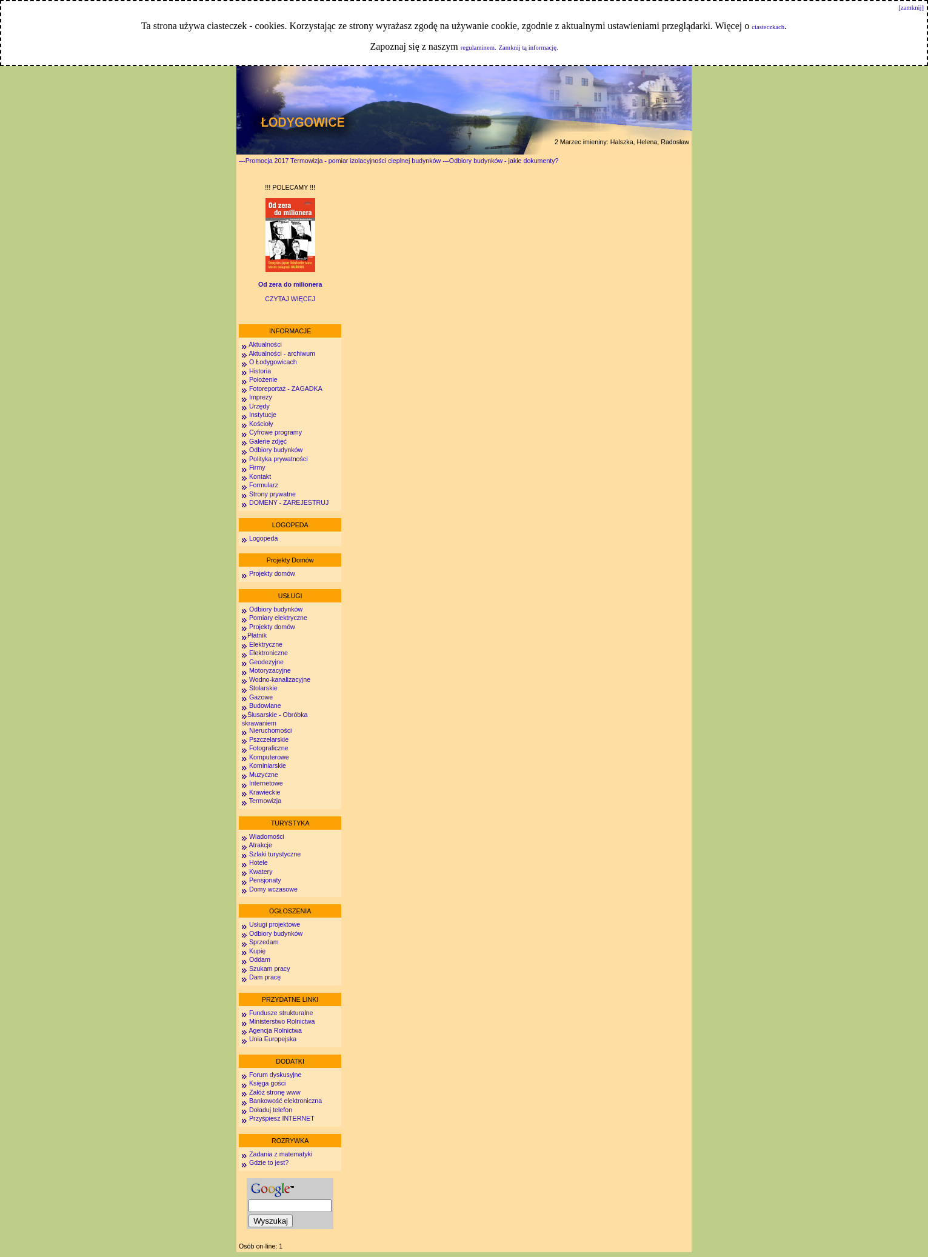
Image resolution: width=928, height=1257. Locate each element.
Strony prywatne (272, 494)
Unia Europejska (272, 1038)
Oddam (259, 959)
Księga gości (267, 1083)
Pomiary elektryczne (278, 617)
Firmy (257, 467)
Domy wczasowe (273, 889)
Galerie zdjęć (268, 441)
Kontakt (260, 476)
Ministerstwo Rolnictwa (282, 1021)
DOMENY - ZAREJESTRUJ (289, 502)
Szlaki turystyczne (275, 854)
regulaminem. (478, 47)
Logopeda (263, 538)
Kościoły (261, 423)
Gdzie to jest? (269, 1162)
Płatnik (257, 635)
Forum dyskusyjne (275, 1074)
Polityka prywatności (278, 458)
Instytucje (262, 414)
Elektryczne (264, 644)
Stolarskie (263, 688)
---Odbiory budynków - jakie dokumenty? (500, 160)
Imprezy (260, 397)
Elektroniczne (267, 652)
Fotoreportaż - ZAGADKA (285, 388)
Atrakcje (260, 845)
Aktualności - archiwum (282, 353)
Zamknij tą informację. (528, 47)
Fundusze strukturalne (281, 1012)
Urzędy (259, 406)
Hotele (258, 862)
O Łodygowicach (273, 361)
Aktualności (264, 344)
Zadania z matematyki (280, 1154)
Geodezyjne (266, 661)
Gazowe (261, 697)
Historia (260, 371)
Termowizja (265, 800)
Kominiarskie (267, 765)
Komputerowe (269, 757)
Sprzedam (264, 941)
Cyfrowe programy (275, 432)
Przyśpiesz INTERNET (282, 1118)
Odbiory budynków (275, 449)
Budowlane (265, 705)
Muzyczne (263, 774)
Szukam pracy (269, 968)
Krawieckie (265, 792)
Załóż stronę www (275, 1092)
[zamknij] (911, 7)
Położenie (263, 379)
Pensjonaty (265, 880)
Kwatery (261, 871)
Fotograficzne (269, 748)
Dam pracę (265, 977)
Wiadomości (265, 836)
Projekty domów (272, 573)
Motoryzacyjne (270, 670)
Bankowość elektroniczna (285, 1100)
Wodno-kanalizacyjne (279, 679)
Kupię (257, 951)
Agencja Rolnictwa (275, 1030)
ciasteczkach (768, 27)
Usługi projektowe (274, 924)
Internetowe (266, 783)
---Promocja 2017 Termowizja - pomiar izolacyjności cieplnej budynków (340, 160)
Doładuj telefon (270, 1109)
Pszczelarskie (269, 739)
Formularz (263, 484)
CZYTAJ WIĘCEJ (290, 298)
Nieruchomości (270, 730)
